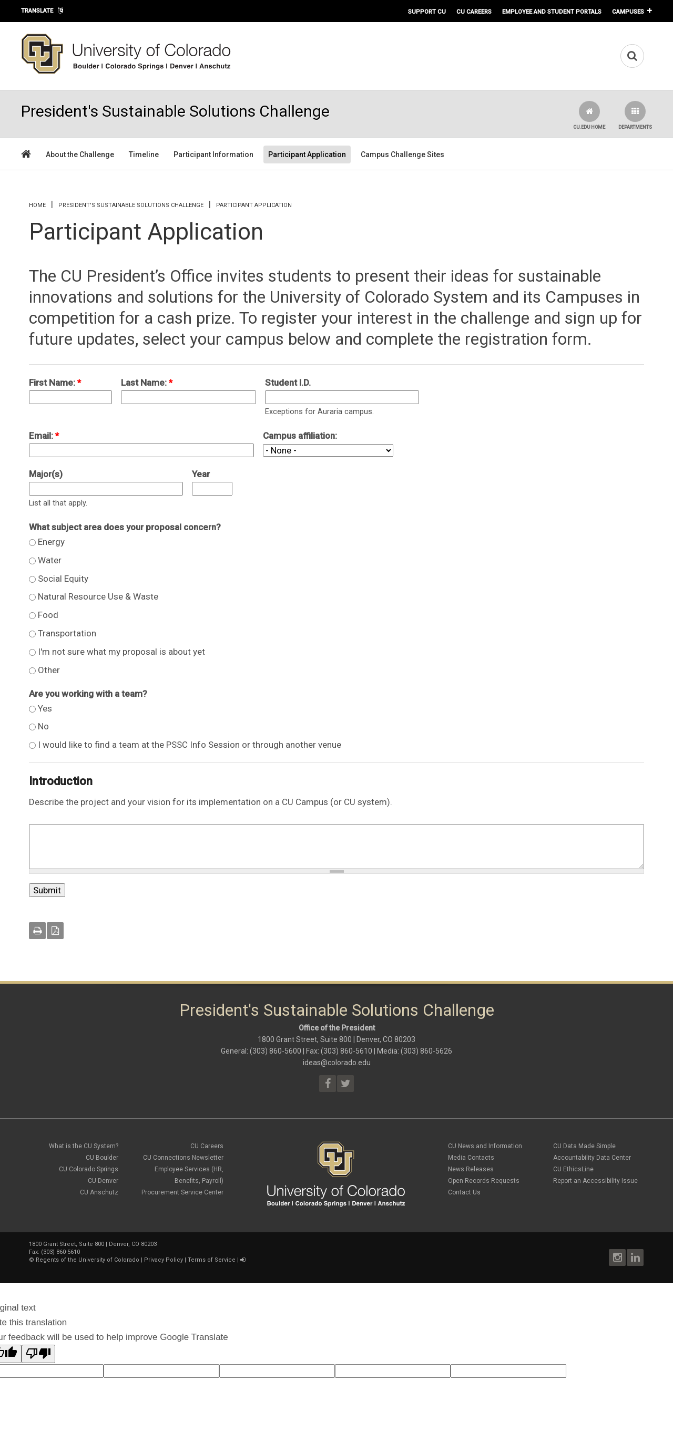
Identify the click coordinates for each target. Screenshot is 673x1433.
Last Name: (146, 382)
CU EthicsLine (573, 1169)
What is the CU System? (83, 1146)
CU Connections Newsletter (183, 1157)
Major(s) (46, 474)
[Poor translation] (38, 1354)
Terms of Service (212, 1259)
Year (201, 474)
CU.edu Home (589, 115)
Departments (635, 115)
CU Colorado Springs (88, 1169)
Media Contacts (471, 1157)
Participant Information (213, 154)
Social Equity (63, 578)
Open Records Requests (483, 1180)
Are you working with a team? (88, 693)
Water (50, 560)
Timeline (144, 154)
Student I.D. (288, 382)
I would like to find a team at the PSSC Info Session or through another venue (189, 744)
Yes (45, 708)
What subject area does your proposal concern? (125, 527)
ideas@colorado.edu (337, 1062)
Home (37, 205)
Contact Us (464, 1192)
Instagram (617, 1257)
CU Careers (474, 11)
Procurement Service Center (182, 1192)
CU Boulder (102, 1157)
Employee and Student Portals (551, 11)
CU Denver (103, 1180)
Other (49, 670)
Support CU (427, 11)
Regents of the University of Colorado (87, 1259)
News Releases (471, 1169)
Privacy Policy (163, 1259)
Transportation (67, 633)
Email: (44, 435)
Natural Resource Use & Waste (98, 596)
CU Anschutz (99, 1192)
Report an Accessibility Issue (595, 1180)
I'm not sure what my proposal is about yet (121, 651)
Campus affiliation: (300, 435)
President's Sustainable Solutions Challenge (130, 205)
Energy (51, 542)
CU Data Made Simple (584, 1146)
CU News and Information (485, 1146)
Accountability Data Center (592, 1157)
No (43, 726)
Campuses (628, 11)
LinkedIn (635, 1257)
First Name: (55, 382)
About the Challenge (80, 154)
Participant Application (307, 154)
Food (48, 615)
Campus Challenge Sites (402, 154)
